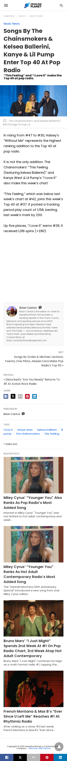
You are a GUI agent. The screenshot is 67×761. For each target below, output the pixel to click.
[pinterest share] (27, 396)
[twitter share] (13, 396)
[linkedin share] (34, 396)
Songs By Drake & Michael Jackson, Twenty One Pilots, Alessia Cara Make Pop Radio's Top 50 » (34, 361)
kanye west (25, 430)
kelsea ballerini (47, 430)
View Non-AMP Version (39, 748)
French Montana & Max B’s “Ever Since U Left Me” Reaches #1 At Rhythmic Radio (33, 716)
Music (22, 16)
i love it (8, 430)
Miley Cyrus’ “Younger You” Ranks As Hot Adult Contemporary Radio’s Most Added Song (29, 574)
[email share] (20, 396)
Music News (36, 16)
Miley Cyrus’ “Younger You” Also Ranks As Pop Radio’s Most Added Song (33, 502)
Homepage (9, 16)
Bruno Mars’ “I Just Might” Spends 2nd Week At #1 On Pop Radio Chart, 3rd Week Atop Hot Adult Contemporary (33, 648)
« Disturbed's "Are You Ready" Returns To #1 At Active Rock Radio (32, 381)
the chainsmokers (28, 433)
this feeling (51, 433)
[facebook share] (6, 396)
